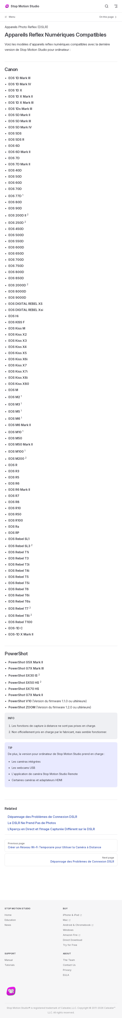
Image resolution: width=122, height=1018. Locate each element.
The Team (69, 960)
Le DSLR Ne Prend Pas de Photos (32, 823)
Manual (9, 960)
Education (10, 920)
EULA (66, 975)
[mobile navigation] (115, 6)
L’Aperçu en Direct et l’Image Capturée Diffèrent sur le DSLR (51, 829)
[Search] (106, 6)
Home (8, 915)
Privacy (67, 970)
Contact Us (69, 965)
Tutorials (10, 965)
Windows (68, 930)
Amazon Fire (70, 935)
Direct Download (72, 940)
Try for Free (70, 945)
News (8, 925)
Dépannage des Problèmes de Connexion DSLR (42, 817)
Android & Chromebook (77, 925)
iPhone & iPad (71, 915)
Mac (65, 920)
